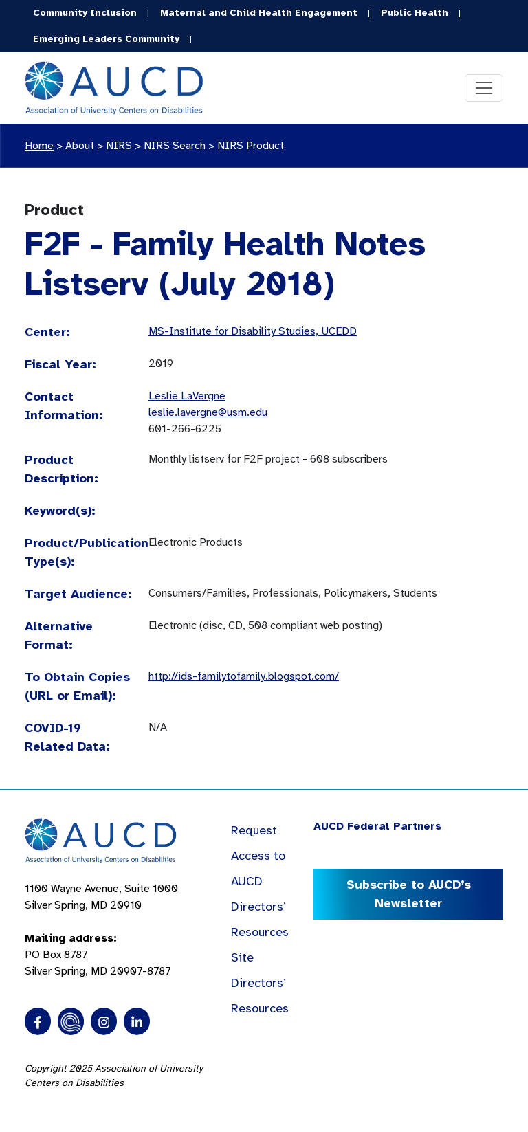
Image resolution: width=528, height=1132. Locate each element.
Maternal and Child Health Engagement (259, 13)
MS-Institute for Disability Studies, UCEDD (252, 331)
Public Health (414, 13)
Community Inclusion (85, 13)
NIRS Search (175, 146)
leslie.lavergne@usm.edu (207, 412)
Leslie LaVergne (187, 396)
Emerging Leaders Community (106, 39)
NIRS (119, 146)
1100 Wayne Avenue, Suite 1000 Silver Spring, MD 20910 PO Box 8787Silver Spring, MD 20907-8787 (101, 930)
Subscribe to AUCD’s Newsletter (408, 894)
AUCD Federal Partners (377, 826)
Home (39, 146)
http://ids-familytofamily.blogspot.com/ (243, 676)
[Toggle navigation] (484, 88)
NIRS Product (250, 146)
